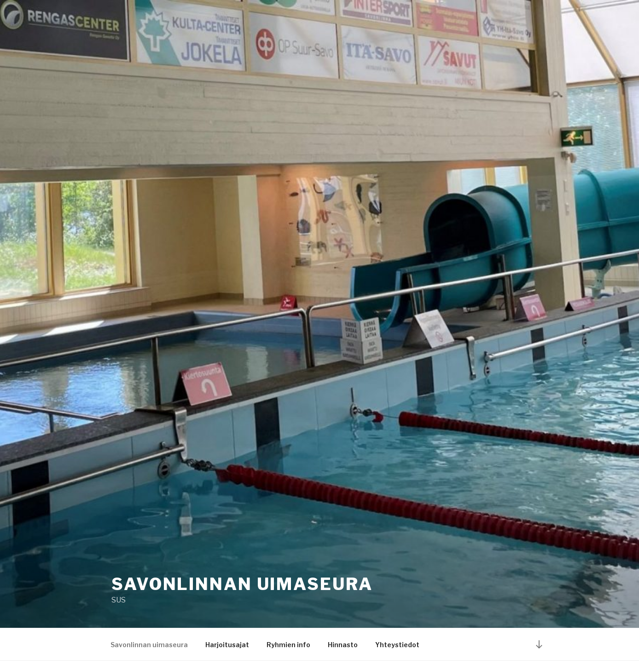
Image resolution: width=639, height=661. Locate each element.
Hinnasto (343, 645)
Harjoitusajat (227, 645)
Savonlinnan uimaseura (241, 584)
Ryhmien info (288, 645)
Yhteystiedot (397, 645)
